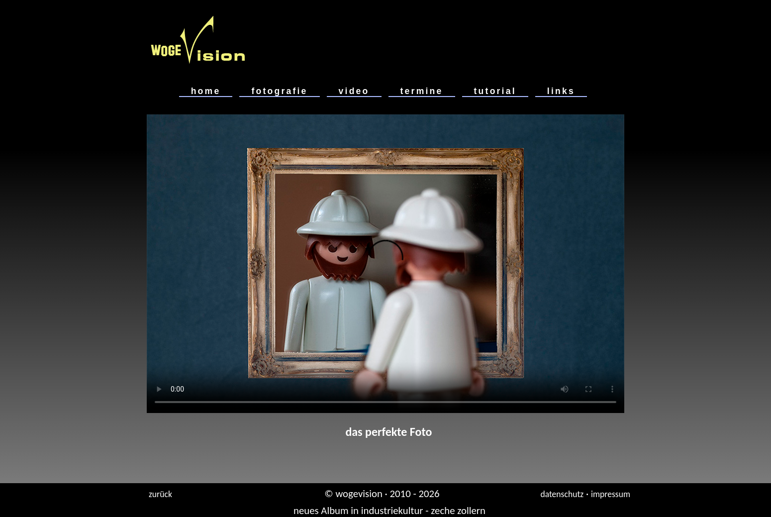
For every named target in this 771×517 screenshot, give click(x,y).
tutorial (495, 91)
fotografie (279, 91)
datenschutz (561, 494)
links (561, 91)
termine (421, 91)
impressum (610, 494)
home (206, 91)
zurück (160, 494)
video (354, 91)
